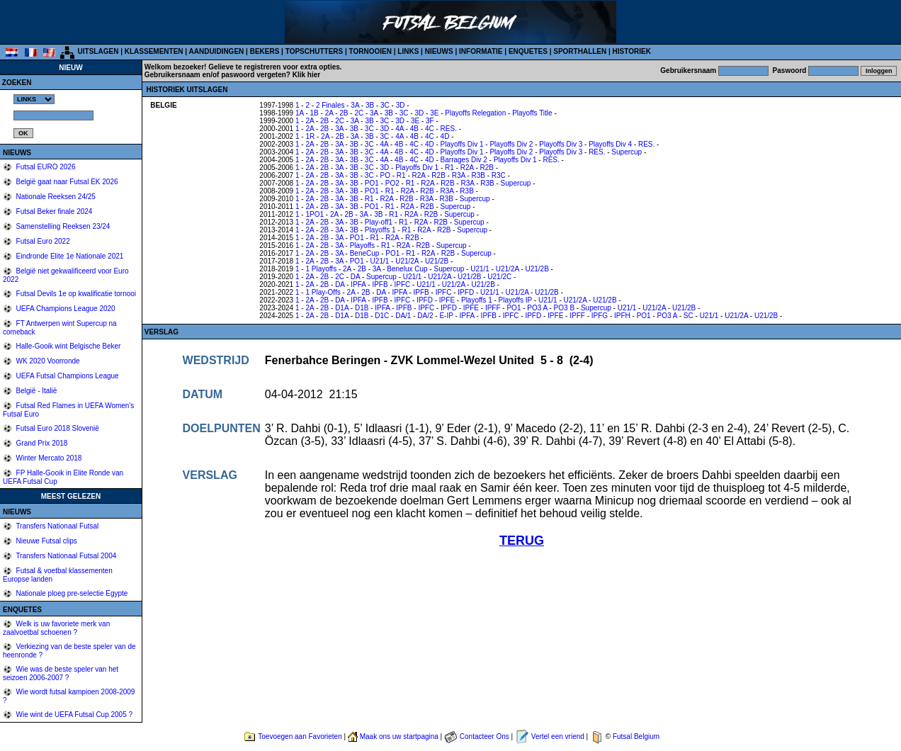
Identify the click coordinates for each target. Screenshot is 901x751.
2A (329, 113)
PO (385, 175)
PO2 (392, 183)
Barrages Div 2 (464, 160)
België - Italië (35, 391)
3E (434, 113)
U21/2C (499, 277)
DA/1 (403, 316)
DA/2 (425, 316)
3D (400, 105)
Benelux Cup (407, 269)
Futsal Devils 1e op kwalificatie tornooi (75, 294)
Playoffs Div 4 (610, 144)
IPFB (379, 284)
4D (445, 136)
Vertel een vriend (557, 736)
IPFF (493, 308)
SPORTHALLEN (579, 51)
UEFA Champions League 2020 (64, 308)
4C (429, 128)
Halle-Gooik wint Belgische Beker (67, 346)
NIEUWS (439, 51)
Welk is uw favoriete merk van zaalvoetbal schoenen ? (56, 628)
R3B (477, 175)
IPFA (358, 284)
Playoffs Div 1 (462, 144)
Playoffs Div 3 (560, 144)
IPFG (599, 316)
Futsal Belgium (636, 736)
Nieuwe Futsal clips (45, 541)
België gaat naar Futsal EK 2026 (66, 182)
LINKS (408, 51)
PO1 (372, 183)
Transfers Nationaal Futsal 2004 (65, 556)
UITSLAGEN (98, 51)
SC (688, 316)
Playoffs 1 (380, 230)
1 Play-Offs (322, 292)
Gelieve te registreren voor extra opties (274, 67)
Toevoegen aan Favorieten (299, 736)
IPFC (403, 284)
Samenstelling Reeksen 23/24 (62, 226)
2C (358, 113)
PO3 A (537, 308)
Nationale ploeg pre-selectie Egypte (71, 593)
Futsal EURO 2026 (45, 167)
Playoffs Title (532, 113)
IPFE (447, 300)
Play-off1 (378, 222)
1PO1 (314, 214)
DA (355, 277)
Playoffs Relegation (475, 113)
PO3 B (564, 308)
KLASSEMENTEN (154, 51)
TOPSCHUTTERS (314, 51)
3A (355, 105)
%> (34, 99)
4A (399, 128)
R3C (499, 175)
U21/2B (436, 261)
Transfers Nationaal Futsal (56, 526)
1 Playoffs (320, 269)
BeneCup (365, 253)
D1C (382, 316)
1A (299, 113)
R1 (449, 167)
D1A (341, 308)
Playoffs (362, 245)
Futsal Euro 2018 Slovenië (56, 428)
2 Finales (330, 105)
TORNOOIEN (370, 51)
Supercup (626, 152)
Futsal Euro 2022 (42, 241)
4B (414, 128)
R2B (487, 167)
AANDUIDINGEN (216, 51)
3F (430, 121)
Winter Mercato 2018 (48, 458)
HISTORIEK (632, 51)
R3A (458, 175)
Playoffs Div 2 (511, 144)
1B (314, 113)
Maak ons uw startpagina (399, 736)
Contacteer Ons (484, 736)
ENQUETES (528, 51)
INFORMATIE (480, 51)
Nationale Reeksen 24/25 (55, 197)
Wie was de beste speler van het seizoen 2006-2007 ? (60, 673)
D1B (361, 308)
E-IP (446, 316)
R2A (467, 167)
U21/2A (407, 261)
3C (385, 105)
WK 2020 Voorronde (47, 361)
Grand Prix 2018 (41, 443)
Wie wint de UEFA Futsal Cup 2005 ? (73, 714)
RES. (449, 128)
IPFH (622, 316)
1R (309, 136)
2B (343, 113)
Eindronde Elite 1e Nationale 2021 (69, 256)
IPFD (466, 292)
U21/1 (380, 261)
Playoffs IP (515, 300)
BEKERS (265, 51)
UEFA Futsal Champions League (66, 376)
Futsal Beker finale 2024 (53, 211)
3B (370, 105)
